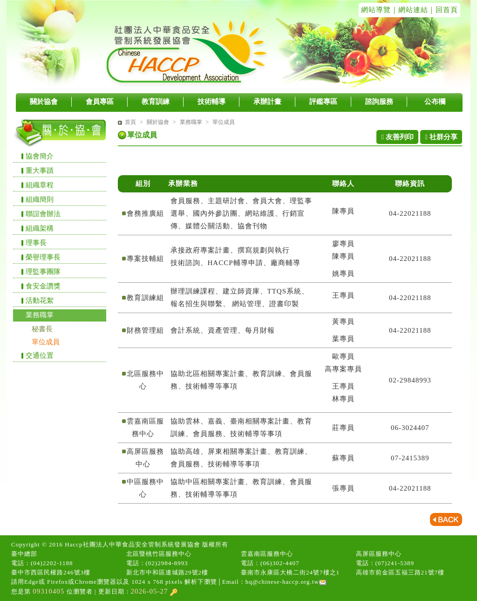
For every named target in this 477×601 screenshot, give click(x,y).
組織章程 (40, 185)
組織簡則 (40, 199)
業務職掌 (40, 315)
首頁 (130, 122)
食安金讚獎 (43, 286)
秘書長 (42, 329)
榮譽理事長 (43, 257)
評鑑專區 (323, 101)
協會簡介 (40, 156)
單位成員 (46, 342)
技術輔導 (211, 101)
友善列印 (398, 137)
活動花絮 (40, 300)
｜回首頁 (443, 10)
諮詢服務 (379, 101)
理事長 (36, 242)
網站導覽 (376, 10)
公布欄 (434, 101)
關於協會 (44, 101)
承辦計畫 (267, 101)
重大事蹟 (40, 170)
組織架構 (40, 228)
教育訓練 (156, 101)
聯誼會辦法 (43, 214)
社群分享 (441, 137)
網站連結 (413, 10)
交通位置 (40, 355)
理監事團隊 (43, 271)
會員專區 (100, 101)
